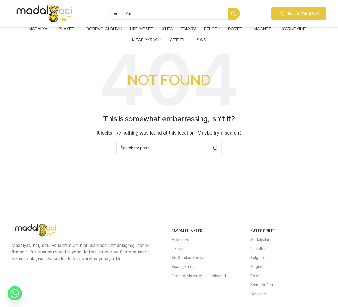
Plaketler (258, 248)
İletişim (177, 248)
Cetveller (258, 293)
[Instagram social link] (43, 274)
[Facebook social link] (18, 274)
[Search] (174, 14)
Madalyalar (259, 239)
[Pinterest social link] (68, 274)
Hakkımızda (182, 239)
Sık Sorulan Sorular (188, 258)
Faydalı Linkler (187, 230)
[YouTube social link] (56, 274)
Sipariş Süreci (183, 267)
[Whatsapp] (15, 293)
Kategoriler (263, 230)
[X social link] (30, 274)
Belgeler (257, 258)
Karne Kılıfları (261, 284)
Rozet (255, 276)
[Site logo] (45, 13)
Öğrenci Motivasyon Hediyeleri (199, 276)
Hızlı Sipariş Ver (299, 14)
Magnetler (259, 267)
